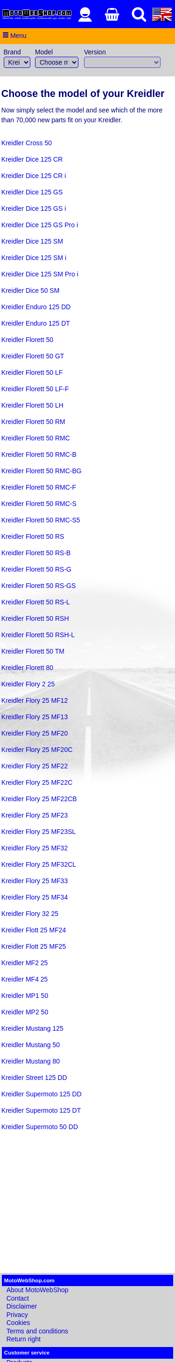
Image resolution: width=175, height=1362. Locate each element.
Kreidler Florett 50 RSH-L (38, 635)
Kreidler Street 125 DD (34, 1077)
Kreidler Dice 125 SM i (33, 257)
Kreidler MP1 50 (24, 995)
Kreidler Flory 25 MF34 (34, 897)
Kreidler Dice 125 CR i (33, 175)
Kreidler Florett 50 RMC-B (39, 454)
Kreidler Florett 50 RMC (35, 438)
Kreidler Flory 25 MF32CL (38, 864)
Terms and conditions (37, 1331)
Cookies (18, 1322)
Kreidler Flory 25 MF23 (34, 815)
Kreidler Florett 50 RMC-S (39, 503)
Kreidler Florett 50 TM (32, 651)
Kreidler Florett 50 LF (32, 372)
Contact (18, 1298)
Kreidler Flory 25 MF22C (37, 782)
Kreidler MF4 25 (24, 979)
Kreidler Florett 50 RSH (35, 618)
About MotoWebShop (38, 1290)
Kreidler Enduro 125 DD (36, 307)
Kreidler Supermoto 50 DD (39, 1127)
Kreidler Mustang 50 (30, 1045)
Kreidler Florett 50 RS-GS (38, 585)
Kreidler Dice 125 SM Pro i (39, 274)
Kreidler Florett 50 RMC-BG (41, 471)
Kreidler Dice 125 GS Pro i (39, 225)
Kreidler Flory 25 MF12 (34, 700)
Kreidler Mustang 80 (30, 1061)
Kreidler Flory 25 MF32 (34, 848)
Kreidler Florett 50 (27, 339)
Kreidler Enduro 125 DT (35, 323)
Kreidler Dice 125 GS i (33, 208)
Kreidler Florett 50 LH (32, 405)
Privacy (17, 1314)
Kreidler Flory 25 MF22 (34, 766)
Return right (24, 1339)
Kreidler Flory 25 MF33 (34, 881)
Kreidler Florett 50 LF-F (35, 389)
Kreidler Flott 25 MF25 (33, 946)
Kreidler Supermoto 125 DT (41, 1110)
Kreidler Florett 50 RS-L (35, 602)
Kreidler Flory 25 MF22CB (39, 799)
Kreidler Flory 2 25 (28, 684)
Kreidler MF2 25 (24, 963)
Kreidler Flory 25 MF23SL (38, 831)
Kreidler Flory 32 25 (29, 913)
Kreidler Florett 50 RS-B (36, 553)
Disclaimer (22, 1306)
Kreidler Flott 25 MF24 (33, 930)
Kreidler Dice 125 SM (32, 241)
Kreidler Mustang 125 (32, 1028)
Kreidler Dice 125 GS (32, 192)
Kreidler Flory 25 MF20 (34, 733)
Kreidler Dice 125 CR (32, 159)
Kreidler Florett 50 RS (32, 536)
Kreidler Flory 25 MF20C (37, 749)
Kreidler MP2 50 (24, 1012)
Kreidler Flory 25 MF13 (34, 717)
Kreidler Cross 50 (26, 143)
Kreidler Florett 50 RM (33, 421)
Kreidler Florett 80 (27, 667)
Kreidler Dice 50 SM (30, 290)
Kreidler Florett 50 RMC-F (38, 487)
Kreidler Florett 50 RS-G (36, 569)
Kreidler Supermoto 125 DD (41, 1094)
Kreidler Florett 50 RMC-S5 (40, 520)
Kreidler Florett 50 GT (32, 356)
